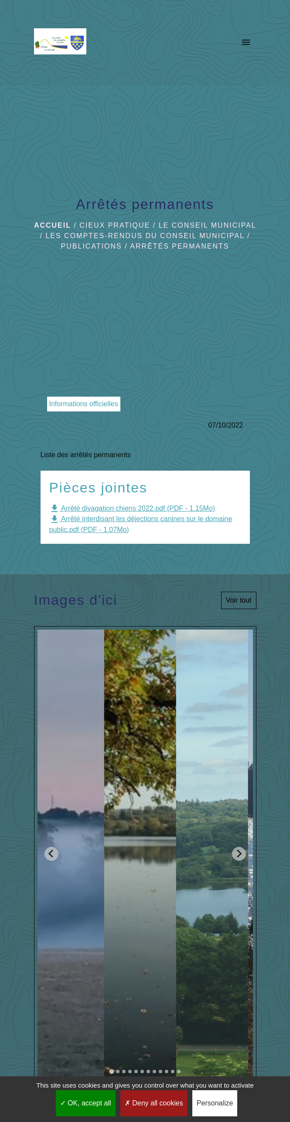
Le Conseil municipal (207, 225)
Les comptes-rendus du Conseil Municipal (144, 235)
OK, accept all (85, 1103)
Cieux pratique (114, 225)
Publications (91, 246)
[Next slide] (239, 854)
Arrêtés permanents (179, 246)
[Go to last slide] (51, 854)
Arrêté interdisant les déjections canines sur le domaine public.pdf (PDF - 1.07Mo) (140, 523)
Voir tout (239, 600)
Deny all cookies (154, 1103)
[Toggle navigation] (245, 43)
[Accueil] (60, 43)
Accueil (52, 225)
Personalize (215, 1103)
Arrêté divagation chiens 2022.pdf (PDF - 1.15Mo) (132, 508)
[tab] (111, 1071)
